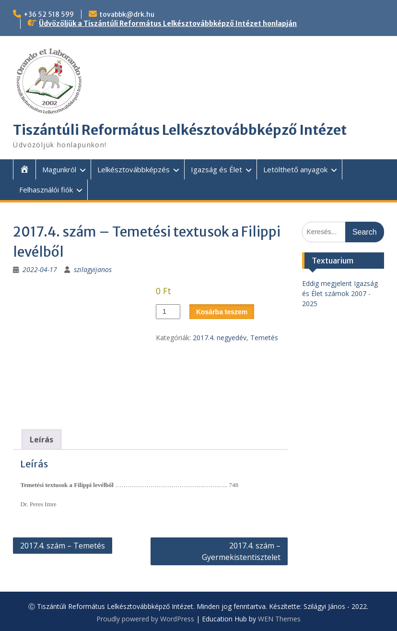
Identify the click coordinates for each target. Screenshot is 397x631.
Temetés (264, 337)
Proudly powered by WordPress (145, 618)
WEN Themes (279, 618)
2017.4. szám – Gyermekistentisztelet (241, 551)
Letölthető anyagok (295, 169)
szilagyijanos (93, 269)
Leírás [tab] (41, 439)
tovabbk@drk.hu (126, 14)
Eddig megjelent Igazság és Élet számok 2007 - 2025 (340, 293)
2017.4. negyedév (219, 337)
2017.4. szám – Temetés (62, 545)
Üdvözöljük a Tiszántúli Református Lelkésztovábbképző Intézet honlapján (168, 23)
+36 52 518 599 (48, 14)
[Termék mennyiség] (168, 311)
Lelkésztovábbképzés (133, 169)
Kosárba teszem (221, 312)
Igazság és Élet (216, 169)
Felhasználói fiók (46, 189)
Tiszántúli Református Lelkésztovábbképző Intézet (180, 130)
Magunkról (59, 169)
